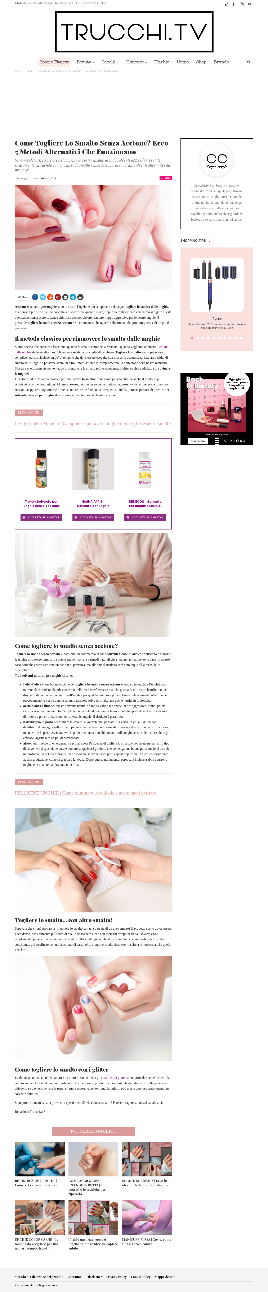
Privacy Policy (116, 1277)
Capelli (108, 62)
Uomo (183, 62)
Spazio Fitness (54, 62)
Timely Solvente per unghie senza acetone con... (41, 504)
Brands (221, 62)
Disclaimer (94, 1277)
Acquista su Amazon (43, 517)
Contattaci (75, 1277)
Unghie (161, 62)
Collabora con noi (91, 3)
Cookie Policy (141, 1277)
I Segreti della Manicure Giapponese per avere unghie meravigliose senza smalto (93, 423)
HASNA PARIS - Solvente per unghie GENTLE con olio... (93, 504)
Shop (201, 62)
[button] (192, 338)
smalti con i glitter (113, 1077)
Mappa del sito (165, 1277)
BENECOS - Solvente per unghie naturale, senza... (145, 504)
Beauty (84, 62)
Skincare (135, 62)
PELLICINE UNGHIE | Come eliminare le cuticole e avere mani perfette (85, 793)
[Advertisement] (134, 104)
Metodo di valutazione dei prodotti (44, 3)
